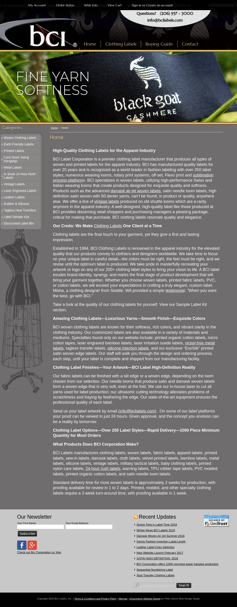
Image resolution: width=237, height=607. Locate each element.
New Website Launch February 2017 (160, 552)
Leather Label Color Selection (156, 547)
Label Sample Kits (16, 217)
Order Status (65, 5)
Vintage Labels (14, 184)
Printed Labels (14, 151)
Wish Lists (91, 5)
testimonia (175, 290)
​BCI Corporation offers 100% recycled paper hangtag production (178, 564)
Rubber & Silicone (16, 204)
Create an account (159, 5)
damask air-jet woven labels (136, 191)
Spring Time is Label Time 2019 (157, 524)
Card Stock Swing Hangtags (16, 159)
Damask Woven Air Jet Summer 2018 (161, 536)
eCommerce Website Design (144, 598)
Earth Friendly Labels (19, 144)
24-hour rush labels (103, 468)
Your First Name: (26, 523)
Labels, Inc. (41, 33)
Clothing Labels (108, 226)
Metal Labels (13, 167)
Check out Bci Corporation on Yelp (39, 552)
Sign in (136, 5)
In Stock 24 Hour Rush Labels (20, 175)
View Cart (115, 5)
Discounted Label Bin (19, 223)
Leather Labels (14, 197)
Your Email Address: (77, 523)
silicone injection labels (128, 348)
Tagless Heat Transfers (20, 210)
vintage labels (106, 201)
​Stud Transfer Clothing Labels (156, 575)
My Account (37, 5)
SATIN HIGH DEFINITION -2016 (157, 558)
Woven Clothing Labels (20, 138)
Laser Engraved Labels (20, 190)
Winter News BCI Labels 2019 (156, 530)
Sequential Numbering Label (155, 569)
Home (54, 127)
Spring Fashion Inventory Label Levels (161, 541)
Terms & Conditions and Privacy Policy (95, 598)
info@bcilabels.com (165, 20)
